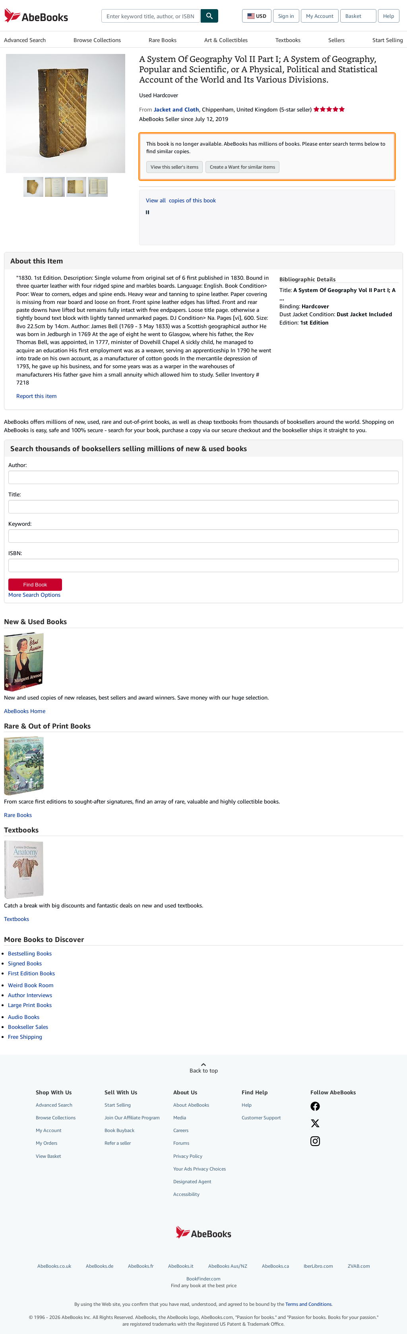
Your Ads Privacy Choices (199, 1169)
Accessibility (186, 1194)
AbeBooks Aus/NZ (227, 1266)
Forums (181, 1143)
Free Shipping (25, 1036)
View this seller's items (174, 167)
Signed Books (25, 963)
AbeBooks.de (99, 1266)
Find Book (35, 585)
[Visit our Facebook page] (315, 1107)
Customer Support (261, 1118)
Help (388, 16)
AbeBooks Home (24, 710)
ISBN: (15, 553)
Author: (17, 464)
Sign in (286, 16)
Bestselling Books (30, 953)
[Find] (209, 16)
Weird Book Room (31, 985)
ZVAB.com (359, 1266)
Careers (180, 1130)
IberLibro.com (318, 1266)
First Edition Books (31, 973)
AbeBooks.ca (275, 1266)
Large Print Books (30, 1004)
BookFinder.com (203, 1282)
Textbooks (287, 40)
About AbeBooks (191, 1105)
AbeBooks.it (181, 1266)
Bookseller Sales (28, 1026)
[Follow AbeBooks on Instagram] (315, 1142)
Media (179, 1118)
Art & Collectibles (226, 40)
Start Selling (387, 40)
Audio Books (23, 1016)
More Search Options (34, 594)
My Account (319, 16)
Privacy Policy (187, 1156)
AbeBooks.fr (140, 1266)
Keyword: (19, 523)
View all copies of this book (181, 200)
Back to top (204, 1070)
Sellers (336, 40)
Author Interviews (30, 995)
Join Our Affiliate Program (132, 1118)
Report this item (36, 395)
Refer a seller (118, 1143)
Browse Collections (97, 40)
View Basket (48, 1156)
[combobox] (150, 16)
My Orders (46, 1143)
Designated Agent (192, 1181)
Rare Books (162, 40)
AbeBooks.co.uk (54, 1266)
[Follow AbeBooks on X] (315, 1124)
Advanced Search (25, 40)
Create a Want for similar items (242, 167)
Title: (14, 494)
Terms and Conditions (308, 1304)
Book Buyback (119, 1130)
